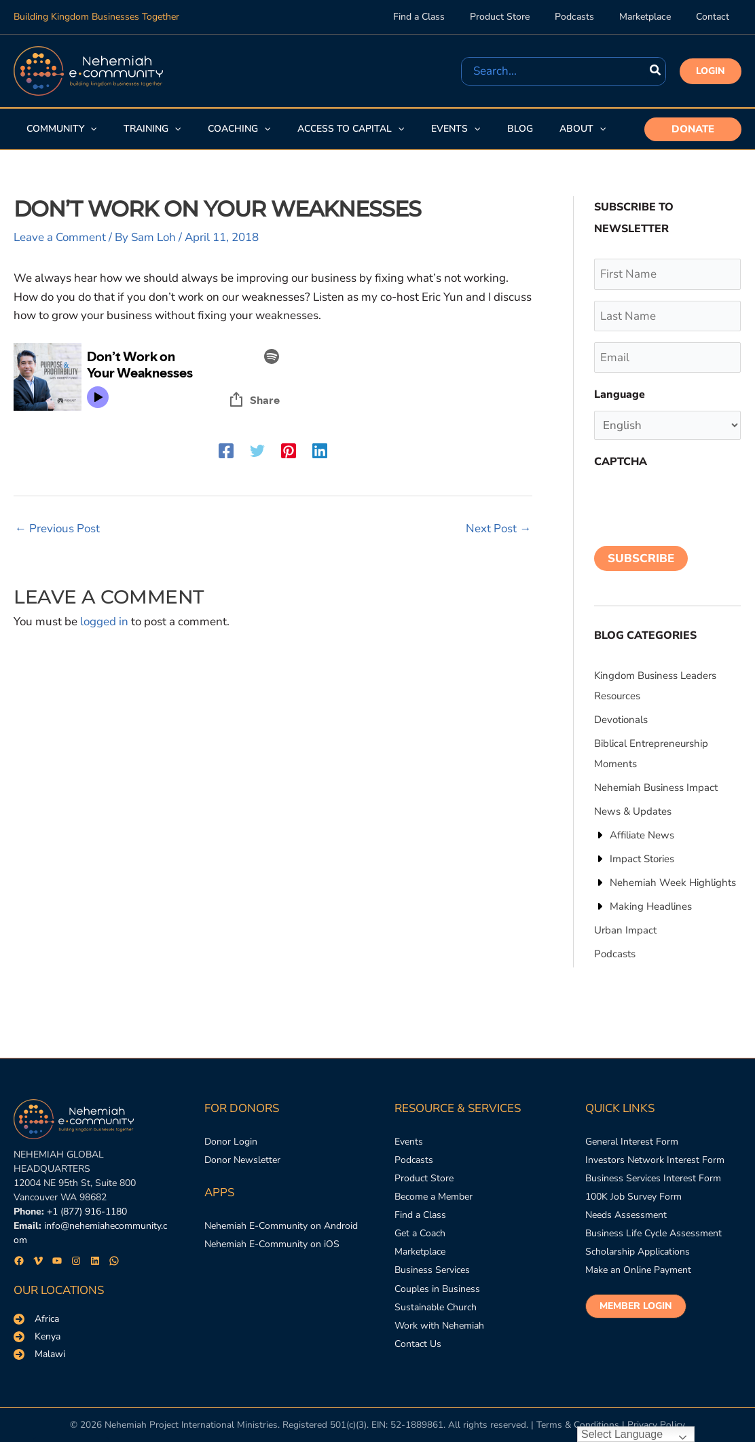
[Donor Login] (230, 1141)
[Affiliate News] (634, 835)
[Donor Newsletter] (242, 1160)
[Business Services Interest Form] (653, 1178)
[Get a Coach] (419, 1234)
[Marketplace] (419, 1252)
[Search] (656, 71)
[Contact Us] (417, 1344)
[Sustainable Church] (435, 1307)
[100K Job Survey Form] (633, 1196)
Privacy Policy (656, 1424)
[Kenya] (37, 1336)
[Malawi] (39, 1354)
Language (619, 394)
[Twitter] (257, 450)
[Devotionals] (621, 719)
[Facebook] (226, 450)
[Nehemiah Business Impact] (656, 787)
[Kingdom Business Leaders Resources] (667, 685)
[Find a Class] (420, 1215)
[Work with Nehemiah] (439, 1326)
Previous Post (57, 528)
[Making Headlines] (643, 906)
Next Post (498, 528)
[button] (710, 71)
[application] (90, 129)
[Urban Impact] (625, 930)
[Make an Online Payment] (638, 1270)
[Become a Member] (433, 1196)
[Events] (408, 1141)
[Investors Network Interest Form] (654, 1160)
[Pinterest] (288, 450)
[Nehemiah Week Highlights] (665, 882)
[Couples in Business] (437, 1289)
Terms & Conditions (577, 1424)
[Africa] (36, 1319)
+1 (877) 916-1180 (87, 1211)
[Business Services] (432, 1270)
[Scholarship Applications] (637, 1252)
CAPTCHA (620, 461)
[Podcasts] (615, 954)
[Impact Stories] (634, 859)
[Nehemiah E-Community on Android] (281, 1226)
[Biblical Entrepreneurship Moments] (667, 753)
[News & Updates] (632, 811)
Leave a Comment (60, 237)
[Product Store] (424, 1178)
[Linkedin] (319, 450)
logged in (104, 621)
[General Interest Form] (631, 1141)
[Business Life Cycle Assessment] (653, 1234)
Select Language (622, 1434)
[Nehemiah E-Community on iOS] (271, 1244)
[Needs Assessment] (626, 1215)
